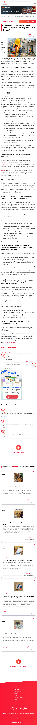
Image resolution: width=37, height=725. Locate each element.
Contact (15, 695)
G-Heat (3, 170)
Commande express (29, 501)
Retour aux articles (7, 21)
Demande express (29, 538)
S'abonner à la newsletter (18, 720)
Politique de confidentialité (27, 713)
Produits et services (18, 689)
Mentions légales (11, 713)
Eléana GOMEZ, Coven (10, 342)
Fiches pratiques (17, 691)
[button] (2, 10)
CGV (18, 713)
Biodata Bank (5, 164)
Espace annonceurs (18, 697)
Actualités (9, 16)
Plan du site (16, 699)
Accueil (3, 16)
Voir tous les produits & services (18, 663)
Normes (15, 693)
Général (14, 36)
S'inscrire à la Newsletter (27, 21)
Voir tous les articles (18, 449)
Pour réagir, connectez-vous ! (9, 347)
